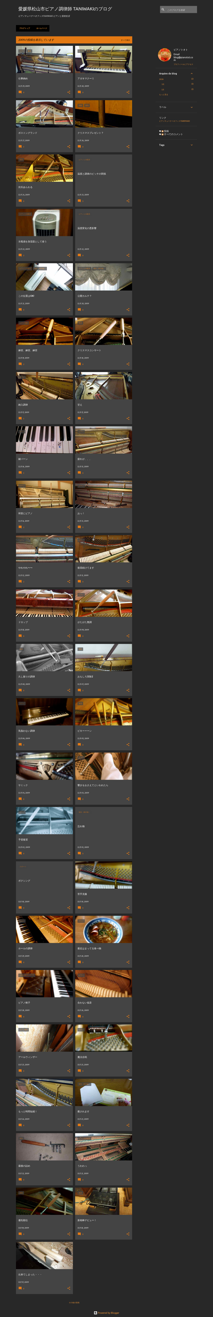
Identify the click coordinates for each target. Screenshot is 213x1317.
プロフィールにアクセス (183, 64)
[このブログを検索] (181, 9)
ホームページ (41, 28)
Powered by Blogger (106, 1313)
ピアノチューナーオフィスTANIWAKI (174, 121)
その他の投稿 (74, 1303)
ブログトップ (23, 28)
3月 (163, 84)
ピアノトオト (181, 49)
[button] (69, 92)
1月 (163, 89)
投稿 (165, 131)
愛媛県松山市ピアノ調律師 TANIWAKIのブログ (65, 8)
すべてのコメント (172, 134)
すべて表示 (125, 40)
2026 (161, 79)
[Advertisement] (143, 90)
